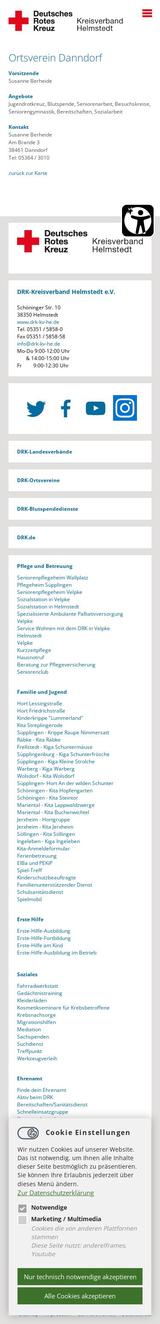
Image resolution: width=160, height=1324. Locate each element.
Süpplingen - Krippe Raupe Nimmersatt (63, 732)
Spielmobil (29, 899)
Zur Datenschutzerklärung (55, 1192)
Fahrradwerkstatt (37, 985)
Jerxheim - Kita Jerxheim (45, 826)
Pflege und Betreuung (45, 566)
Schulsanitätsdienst (40, 892)
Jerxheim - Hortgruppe (43, 819)
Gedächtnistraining (39, 993)
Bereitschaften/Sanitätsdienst (52, 1104)
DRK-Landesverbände (44, 451)
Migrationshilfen (36, 1022)
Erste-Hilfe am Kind (40, 945)
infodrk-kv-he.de (38, 343)
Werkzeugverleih (37, 1058)
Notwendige (42, 1207)
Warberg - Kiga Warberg (46, 768)
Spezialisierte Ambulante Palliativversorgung (70, 613)
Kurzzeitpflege (34, 650)
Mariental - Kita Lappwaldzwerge (56, 805)
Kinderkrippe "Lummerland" (50, 718)
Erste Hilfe (30, 919)
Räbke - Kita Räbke (39, 739)
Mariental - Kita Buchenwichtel (53, 812)
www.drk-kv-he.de (38, 322)
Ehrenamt (29, 1078)
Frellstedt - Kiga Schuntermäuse (55, 747)
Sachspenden (33, 1036)
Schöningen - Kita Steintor (47, 797)
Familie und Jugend (42, 691)
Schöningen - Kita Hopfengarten (55, 790)
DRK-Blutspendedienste (47, 508)
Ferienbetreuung (37, 855)
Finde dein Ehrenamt (41, 1090)
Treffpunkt (29, 1051)
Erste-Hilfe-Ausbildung (43, 930)
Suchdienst (30, 1044)
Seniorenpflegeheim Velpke (49, 592)
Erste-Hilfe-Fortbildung (44, 938)
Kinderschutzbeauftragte (46, 877)
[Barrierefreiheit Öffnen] (137, 220)
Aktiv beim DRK (35, 1097)
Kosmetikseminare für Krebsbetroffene (63, 1007)
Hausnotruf (30, 657)
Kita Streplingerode (40, 725)
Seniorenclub (32, 671)
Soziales (27, 974)
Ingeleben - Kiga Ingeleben (48, 841)
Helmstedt (29, 635)
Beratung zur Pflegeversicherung (56, 664)
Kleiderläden (32, 1000)
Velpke (25, 621)
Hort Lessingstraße (39, 703)
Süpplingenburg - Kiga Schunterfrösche (63, 754)
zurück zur (28, 173)
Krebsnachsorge (36, 1014)
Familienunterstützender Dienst (54, 884)
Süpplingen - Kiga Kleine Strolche (56, 761)
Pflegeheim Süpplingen (44, 584)
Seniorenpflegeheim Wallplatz (52, 577)
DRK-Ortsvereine (38, 480)
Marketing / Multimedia (59, 1219)
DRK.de (26, 537)
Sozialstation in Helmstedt (48, 606)
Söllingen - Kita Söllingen (46, 834)
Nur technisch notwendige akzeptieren (80, 1276)
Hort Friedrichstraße (41, 710)
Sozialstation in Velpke (43, 599)
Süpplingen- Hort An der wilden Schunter (65, 783)
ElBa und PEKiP (34, 863)
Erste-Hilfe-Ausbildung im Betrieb (56, 952)
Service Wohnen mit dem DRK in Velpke (63, 628)
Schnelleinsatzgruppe (42, 1111)
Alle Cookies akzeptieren (80, 1296)
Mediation (29, 1029)
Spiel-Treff (29, 870)
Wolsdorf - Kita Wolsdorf (45, 776)
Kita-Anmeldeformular (43, 848)
